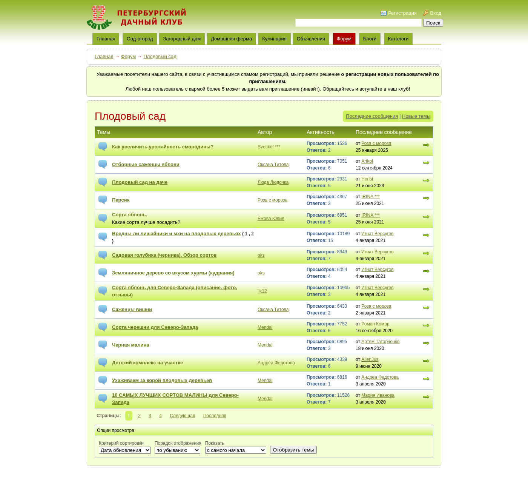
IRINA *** (370, 196)
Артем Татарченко (380, 341)
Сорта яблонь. (129, 214)
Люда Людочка (273, 182)
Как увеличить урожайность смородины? (162, 147)
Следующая (182, 415)
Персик (120, 200)
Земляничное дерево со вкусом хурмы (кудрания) (173, 273)
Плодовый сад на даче (139, 182)
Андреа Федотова (276, 362)
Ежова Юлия (271, 218)
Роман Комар (375, 324)
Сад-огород (140, 39)
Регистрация (402, 13)
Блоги (369, 39)
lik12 (262, 291)
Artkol (367, 161)
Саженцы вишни (132, 309)
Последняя (214, 415)
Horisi (367, 179)
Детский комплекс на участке (147, 362)
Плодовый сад (159, 56)
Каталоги (398, 39)
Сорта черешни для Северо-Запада (155, 327)
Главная (104, 56)
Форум (344, 39)
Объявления (311, 39)
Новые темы (416, 116)
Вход (435, 13)
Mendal (265, 327)
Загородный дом (182, 39)
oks (261, 255)
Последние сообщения (372, 116)
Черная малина (130, 345)
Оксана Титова (273, 164)
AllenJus (369, 359)
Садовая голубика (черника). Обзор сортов (164, 255)
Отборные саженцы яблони (146, 164)
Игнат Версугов (377, 233)
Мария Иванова (377, 395)
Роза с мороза (376, 143)
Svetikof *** (269, 147)
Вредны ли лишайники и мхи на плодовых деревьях (176, 233)
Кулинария (274, 39)
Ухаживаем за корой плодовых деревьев (162, 380)
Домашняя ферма (231, 39)
